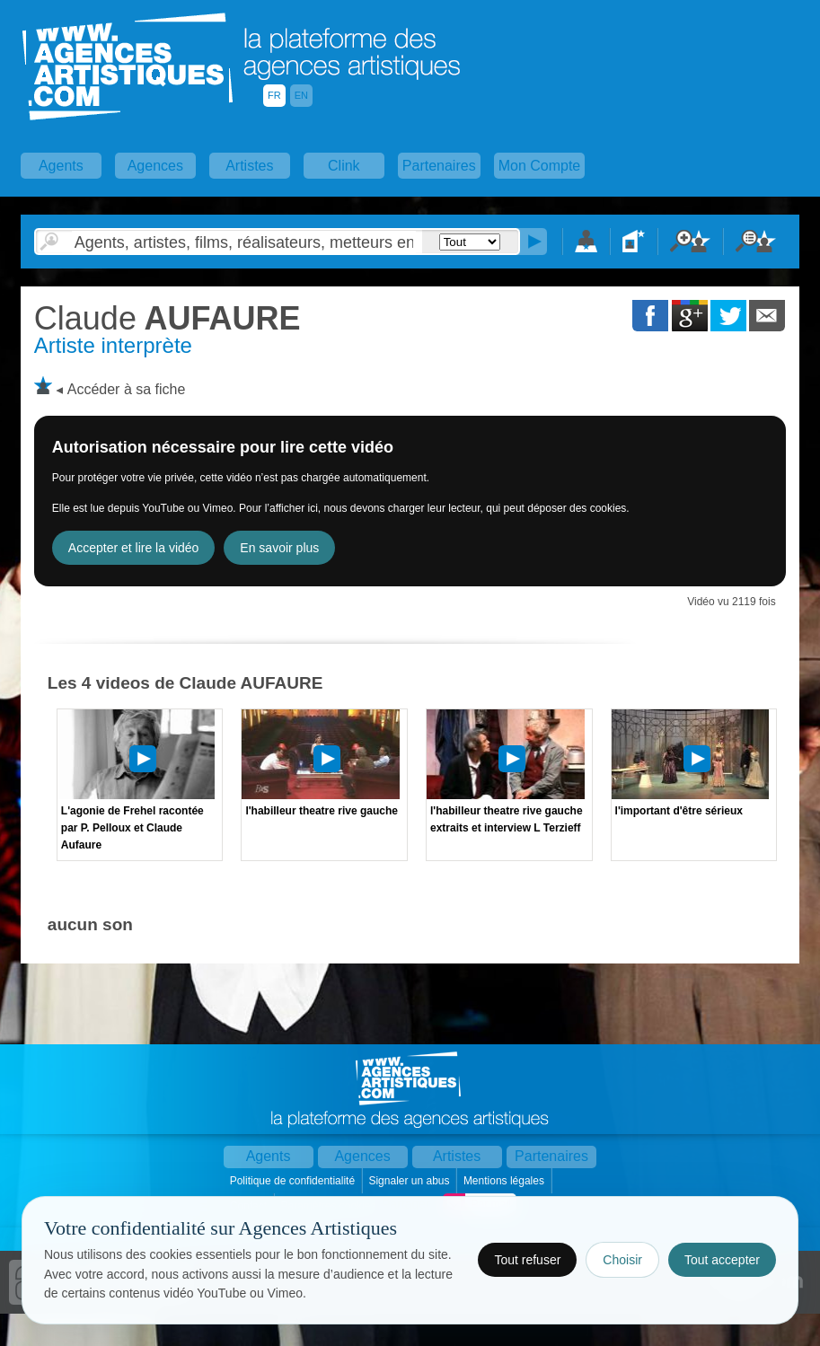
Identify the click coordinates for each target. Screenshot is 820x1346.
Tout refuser (527, 1260)
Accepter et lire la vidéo (133, 548)
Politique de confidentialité (294, 1180)
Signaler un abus (410, 1180)
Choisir (622, 1260)
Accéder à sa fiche (126, 389)
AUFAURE (167, 318)
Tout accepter (722, 1260)
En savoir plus (279, 548)
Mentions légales (505, 1180)
